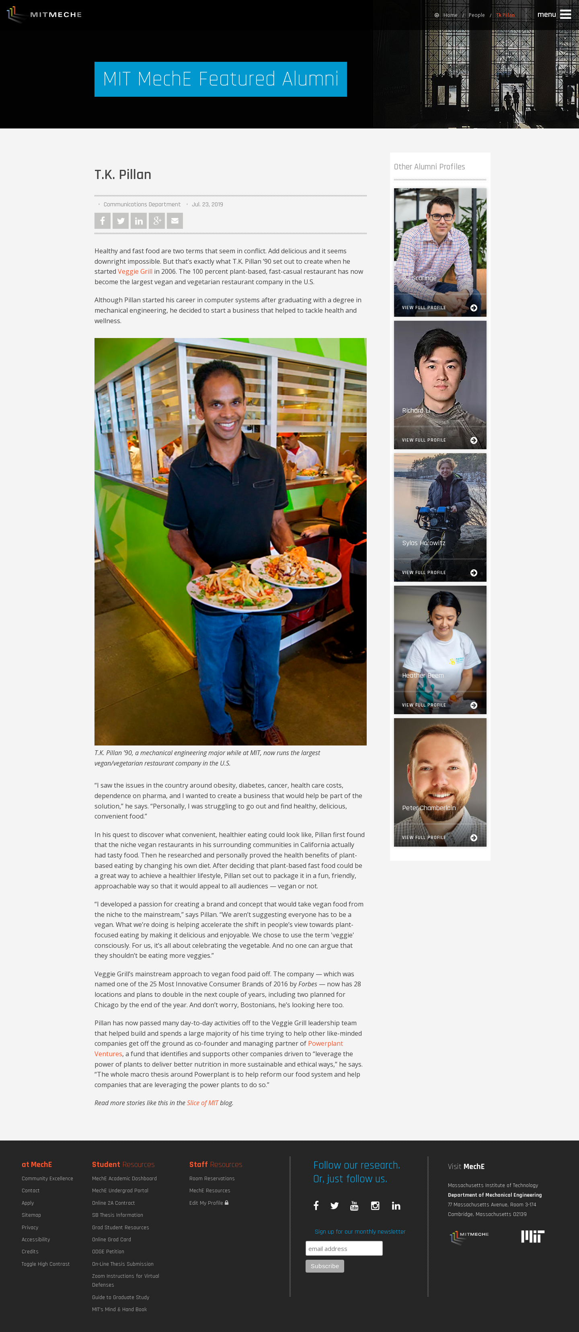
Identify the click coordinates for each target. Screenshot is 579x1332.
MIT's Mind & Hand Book (119, 1309)
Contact (31, 1190)
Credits (30, 1251)
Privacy (30, 1227)
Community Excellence (47, 1178)
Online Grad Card (111, 1239)
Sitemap (31, 1215)
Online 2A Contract (113, 1203)
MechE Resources (209, 1190)
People (477, 15)
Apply (28, 1203)
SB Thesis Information (117, 1215)
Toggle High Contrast (46, 1264)
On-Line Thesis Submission (123, 1264)
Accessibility (36, 1239)
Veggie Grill (135, 271)
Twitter (121, 221)
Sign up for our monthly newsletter (360, 1232)
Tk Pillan (505, 15)
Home (446, 15)
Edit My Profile (208, 1203)
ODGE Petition (108, 1251)
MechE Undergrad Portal (120, 1190)
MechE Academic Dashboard (124, 1178)
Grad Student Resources (120, 1227)
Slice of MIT (202, 1102)
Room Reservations (212, 1178)
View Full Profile (440, 308)
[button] (555, 15)
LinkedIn (139, 221)
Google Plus (157, 221)
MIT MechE (44, 16)
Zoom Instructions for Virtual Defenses (125, 1281)
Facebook (102, 221)
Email (175, 221)
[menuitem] (446, 15)
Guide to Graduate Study (120, 1297)
